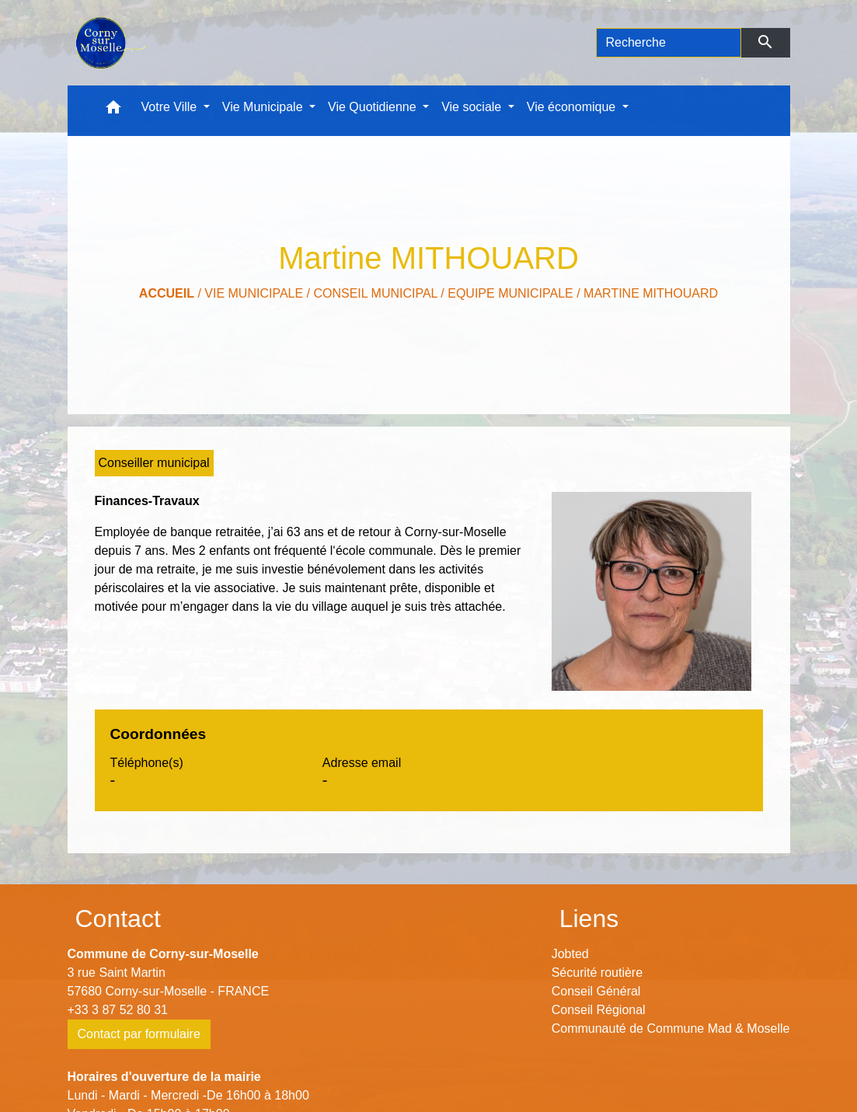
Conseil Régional (599, 1009)
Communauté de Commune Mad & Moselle (671, 1028)
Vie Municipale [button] (264, 106)
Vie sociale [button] (473, 106)
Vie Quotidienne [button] (374, 106)
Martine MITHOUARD (651, 293)
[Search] (669, 43)
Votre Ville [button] (170, 106)
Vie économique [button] (573, 106)
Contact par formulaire (139, 1034)
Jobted (570, 953)
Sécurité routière (597, 972)
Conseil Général (596, 991)
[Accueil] (109, 43)
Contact (118, 918)
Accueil (166, 293)
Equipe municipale (510, 293)
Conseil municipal (375, 293)
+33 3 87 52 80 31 (118, 1009)
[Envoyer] (765, 43)
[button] (113, 111)
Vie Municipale (253, 293)
